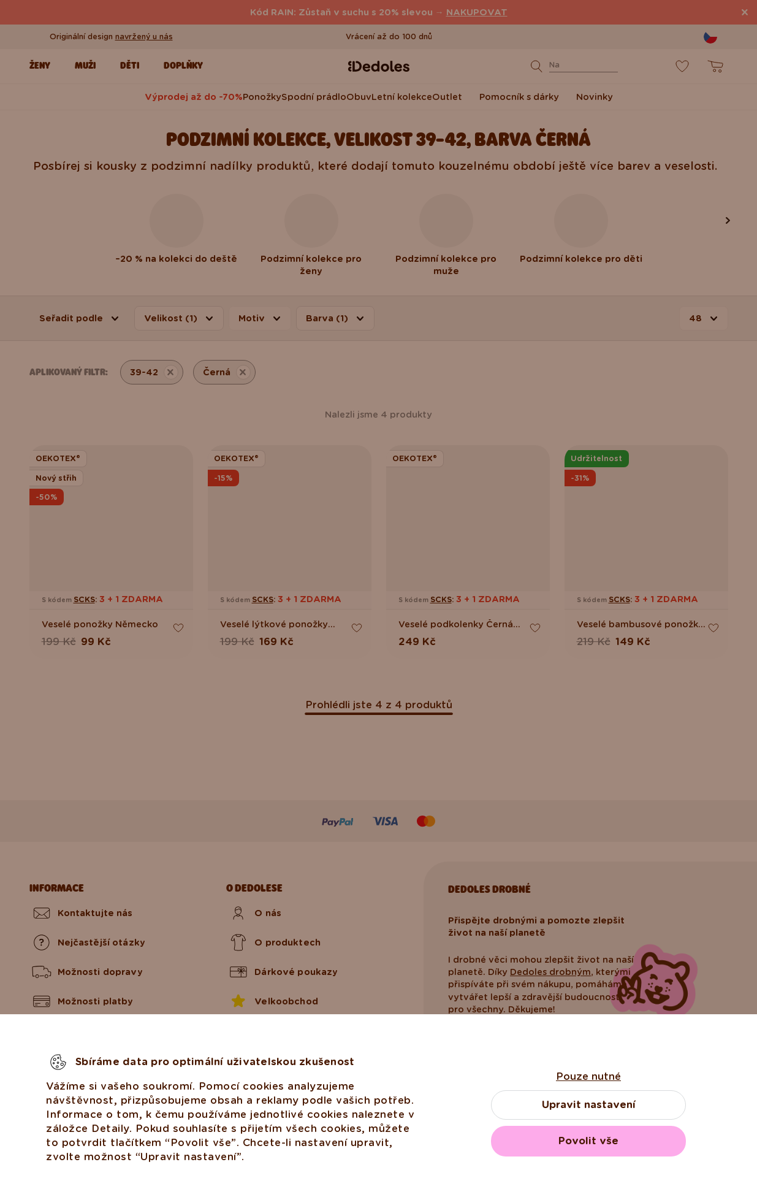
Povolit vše (588, 1141)
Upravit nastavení (589, 1105)
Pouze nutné (588, 1076)
